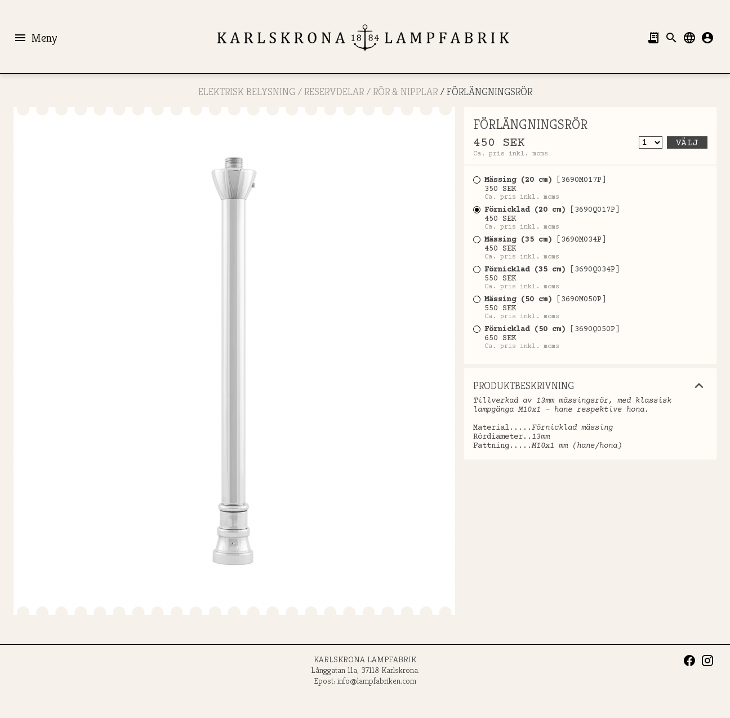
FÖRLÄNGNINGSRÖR (489, 91)
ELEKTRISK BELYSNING (246, 91)
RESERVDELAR (334, 91)
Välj (687, 143)
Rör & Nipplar (405, 91)
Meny (35, 37)
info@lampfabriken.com (376, 680)
